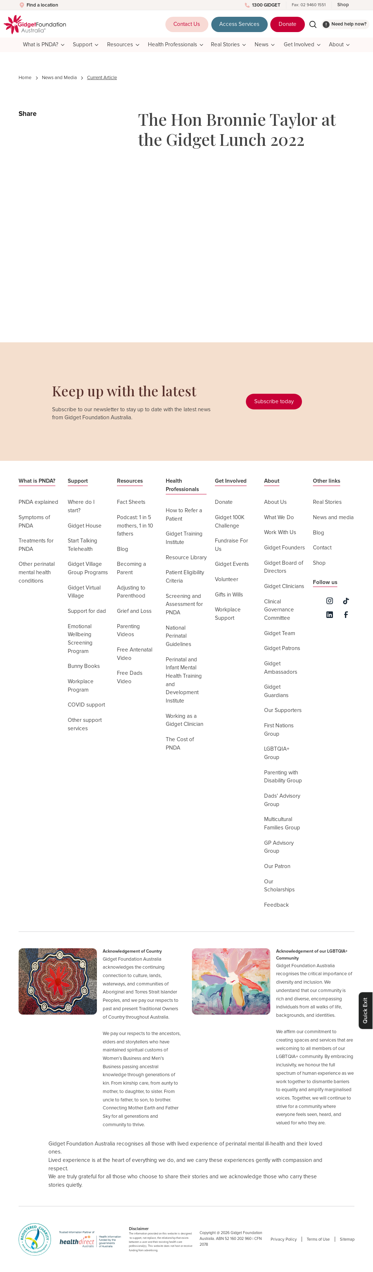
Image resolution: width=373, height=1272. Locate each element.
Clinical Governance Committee (279, 610)
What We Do (279, 517)
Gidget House (85, 526)
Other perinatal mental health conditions (37, 572)
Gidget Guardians (276, 691)
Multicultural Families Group (282, 824)
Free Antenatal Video (134, 654)
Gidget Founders (284, 548)
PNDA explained (38, 502)
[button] (43, 45)
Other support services (85, 724)
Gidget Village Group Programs (88, 568)
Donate (288, 24)
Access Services (239, 24)
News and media (333, 517)
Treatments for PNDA (36, 545)
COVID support (86, 705)
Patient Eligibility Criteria (185, 577)
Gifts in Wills (229, 595)
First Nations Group (279, 730)
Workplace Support (228, 614)
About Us (275, 502)
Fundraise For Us (231, 545)
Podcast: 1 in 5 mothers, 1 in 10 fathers (135, 526)
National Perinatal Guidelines (178, 636)
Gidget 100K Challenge (229, 522)
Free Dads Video (129, 677)
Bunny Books (84, 666)
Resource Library (186, 557)
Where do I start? (81, 506)
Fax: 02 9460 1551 (309, 5)
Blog (122, 549)
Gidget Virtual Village (84, 592)
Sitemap (347, 1239)
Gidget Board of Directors (283, 567)
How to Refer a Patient (184, 515)
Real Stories (327, 502)
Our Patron (277, 866)
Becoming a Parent (131, 568)
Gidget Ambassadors (280, 668)
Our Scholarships (279, 886)
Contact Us (186, 24)
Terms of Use (318, 1239)
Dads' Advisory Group (282, 800)
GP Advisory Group (279, 847)
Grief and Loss (134, 611)
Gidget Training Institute (184, 538)
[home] (35, 24)
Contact (322, 548)
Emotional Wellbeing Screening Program (80, 639)
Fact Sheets (131, 502)
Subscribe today (274, 401)
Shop (343, 5)
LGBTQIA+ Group (277, 753)
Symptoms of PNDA (34, 522)
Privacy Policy (284, 1239)
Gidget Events (232, 564)
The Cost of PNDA (180, 744)
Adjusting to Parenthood (131, 592)
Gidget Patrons (282, 648)
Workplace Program (81, 686)
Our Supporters (283, 710)
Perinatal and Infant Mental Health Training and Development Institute (184, 680)
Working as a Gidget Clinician (184, 720)
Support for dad (87, 611)
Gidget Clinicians (284, 586)
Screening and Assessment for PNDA (184, 604)
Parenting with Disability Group (283, 777)
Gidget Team (279, 633)
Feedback (276, 905)
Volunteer (226, 579)
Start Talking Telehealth (82, 545)
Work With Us (280, 532)
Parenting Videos (128, 631)
